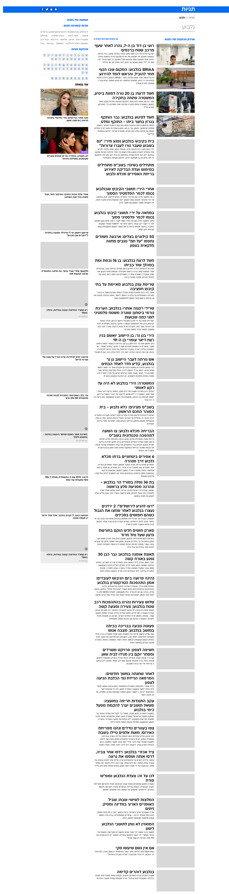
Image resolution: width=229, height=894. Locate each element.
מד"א (40, 32)
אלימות (60, 39)
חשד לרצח (70, 35)
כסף (125, 3)
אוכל (116, 3)
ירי (84, 32)
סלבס (134, 3)
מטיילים (41, 35)
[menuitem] (175, 3)
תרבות (143, 3)
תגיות (189, 18)
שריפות (50, 32)
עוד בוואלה (78, 84)
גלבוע (179, 18)
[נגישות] (4, 3)
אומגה (82, 35)
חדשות (177, 3)
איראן (68, 39)
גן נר (45, 32)
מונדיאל (155, 3)
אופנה (72, 3)
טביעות (47, 43)
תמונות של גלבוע (74, 20)
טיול (39, 43)
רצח (56, 32)
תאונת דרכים (79, 39)
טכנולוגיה (84, 3)
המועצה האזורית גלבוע (74, 43)
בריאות (106, 3)
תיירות (95, 3)
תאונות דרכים (64, 32)
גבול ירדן (42, 39)
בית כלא (51, 39)
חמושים (56, 43)
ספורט (166, 3)
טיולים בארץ (77, 32)
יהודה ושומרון (54, 35)
